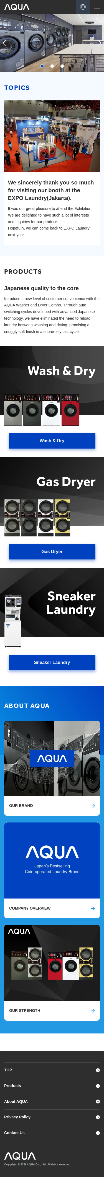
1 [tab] (42, 66)
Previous (5, 48)
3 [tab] (62, 66)
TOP (8, 1070)
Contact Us (14, 1133)
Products (12, 1086)
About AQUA (16, 1101)
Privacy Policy (17, 1117)
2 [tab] (52, 66)
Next (98, 48)
